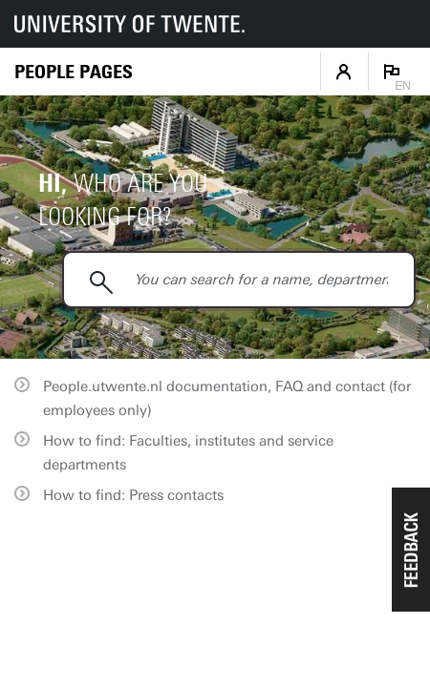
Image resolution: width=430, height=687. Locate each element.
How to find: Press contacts (133, 495)
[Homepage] (73, 72)
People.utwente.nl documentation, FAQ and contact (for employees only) (227, 398)
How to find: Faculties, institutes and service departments (188, 452)
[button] (411, 550)
